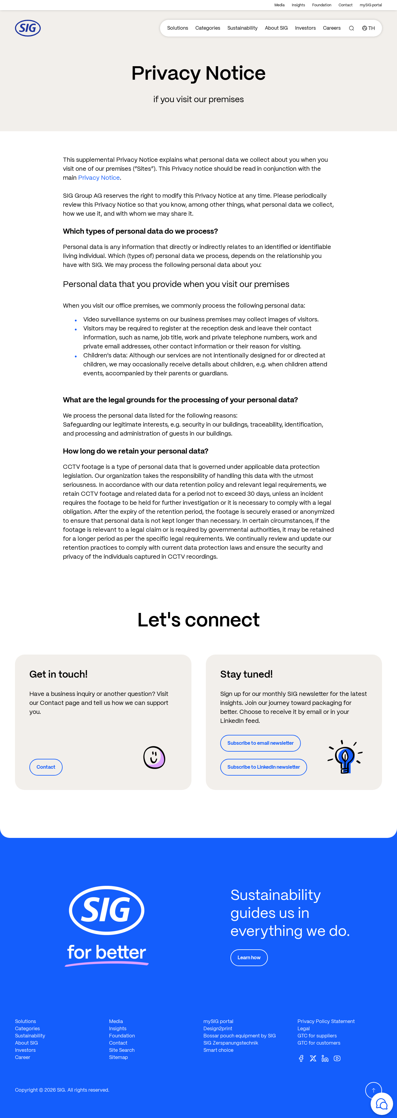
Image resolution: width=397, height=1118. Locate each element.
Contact (346, 5)
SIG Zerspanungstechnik (230, 1043)
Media (279, 5)
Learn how (249, 957)
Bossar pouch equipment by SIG (239, 1036)
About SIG (276, 28)
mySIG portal (371, 5)
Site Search (122, 1050)
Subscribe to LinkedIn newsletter (263, 767)
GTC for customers (319, 1043)
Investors (305, 28)
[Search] (351, 28)
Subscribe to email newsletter (260, 743)
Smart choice (218, 1050)
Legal (304, 1028)
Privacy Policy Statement (326, 1021)
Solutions (177, 28)
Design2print (217, 1028)
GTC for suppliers (317, 1036)
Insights (298, 5)
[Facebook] (304, 1058)
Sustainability (242, 28)
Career (22, 1057)
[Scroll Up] (373, 1090)
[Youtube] (339, 1058)
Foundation (321, 5)
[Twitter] (315, 1058)
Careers (332, 28)
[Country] (368, 28)
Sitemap (118, 1057)
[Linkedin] (327, 1058)
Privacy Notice (99, 178)
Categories (207, 28)
